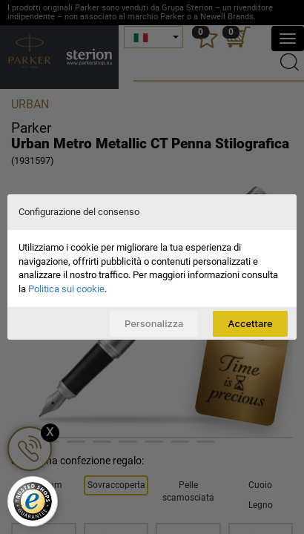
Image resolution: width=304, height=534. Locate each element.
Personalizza (154, 323)
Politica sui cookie (66, 288)
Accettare (250, 323)
